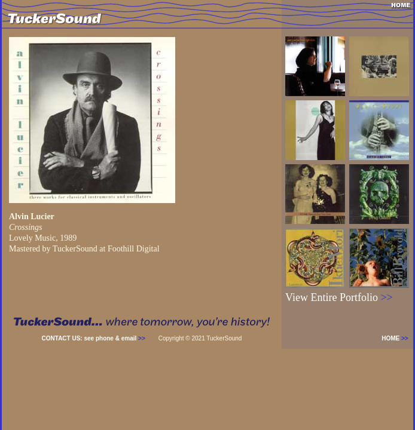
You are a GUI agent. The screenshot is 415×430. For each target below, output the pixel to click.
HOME (397, 338)
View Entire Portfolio (339, 297)
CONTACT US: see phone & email (93, 338)
